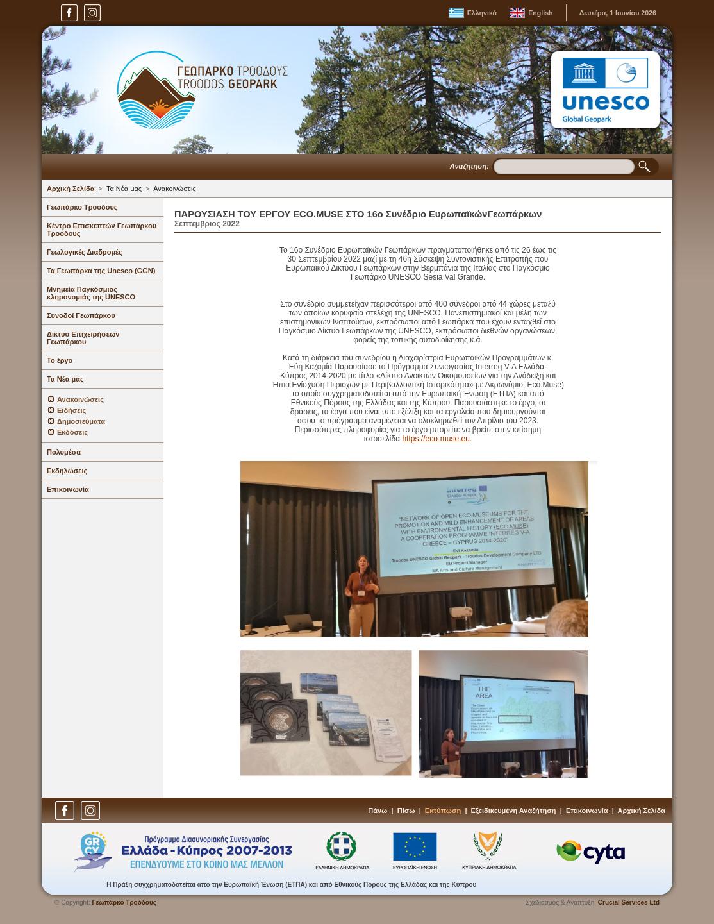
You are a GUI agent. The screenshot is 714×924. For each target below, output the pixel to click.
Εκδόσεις (72, 432)
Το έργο (59, 360)
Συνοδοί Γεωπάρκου (81, 315)
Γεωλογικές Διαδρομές (84, 252)
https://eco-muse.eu (435, 438)
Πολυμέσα (64, 452)
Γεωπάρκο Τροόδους (82, 207)
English (540, 13)
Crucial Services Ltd (629, 902)
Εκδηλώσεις (67, 471)
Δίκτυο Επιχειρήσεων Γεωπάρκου (83, 338)
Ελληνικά (482, 13)
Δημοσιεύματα (81, 421)
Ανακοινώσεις (174, 188)
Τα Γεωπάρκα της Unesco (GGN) (101, 270)
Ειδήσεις (71, 410)
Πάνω (377, 810)
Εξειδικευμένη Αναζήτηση (513, 810)
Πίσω (406, 810)
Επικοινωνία (68, 489)
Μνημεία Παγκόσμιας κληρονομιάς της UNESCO (91, 293)
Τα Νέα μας (124, 188)
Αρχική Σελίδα (70, 188)
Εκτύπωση (443, 810)
